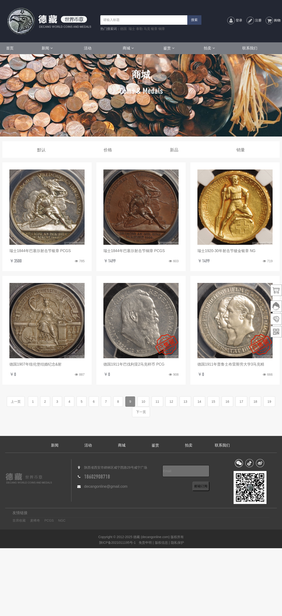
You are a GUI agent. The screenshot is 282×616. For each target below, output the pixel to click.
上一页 (16, 401)
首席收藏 (19, 520)
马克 (147, 29)
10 (143, 401)
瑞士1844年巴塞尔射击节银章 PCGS (40, 251)
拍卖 (209, 48)
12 (171, 401)
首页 (10, 48)
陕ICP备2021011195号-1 (117, 542)
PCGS (49, 520)
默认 (41, 150)
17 (241, 401)
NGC (62, 520)
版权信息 (161, 542)
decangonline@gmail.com (105, 486)
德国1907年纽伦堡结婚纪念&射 (35, 364)
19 (269, 401)
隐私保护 (177, 542)
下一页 (141, 412)
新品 (174, 150)
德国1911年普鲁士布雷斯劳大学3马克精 (230, 364)
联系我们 (249, 48)
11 (157, 401)
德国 (123, 29)
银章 (154, 29)
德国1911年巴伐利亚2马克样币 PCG (133, 364)
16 (227, 401)
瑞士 (132, 29)
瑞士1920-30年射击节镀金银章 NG (226, 251)
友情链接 (19, 513)
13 (185, 401)
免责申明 (146, 542)
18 (255, 401)
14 (199, 401)
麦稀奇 (35, 520)
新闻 (47, 48)
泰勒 (139, 29)
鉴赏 (168, 48)
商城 (128, 48)
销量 (240, 150)
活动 (87, 48)
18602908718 (97, 477)
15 (213, 401)
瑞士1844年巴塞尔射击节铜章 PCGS (134, 251)
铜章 (161, 29)
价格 (108, 150)
